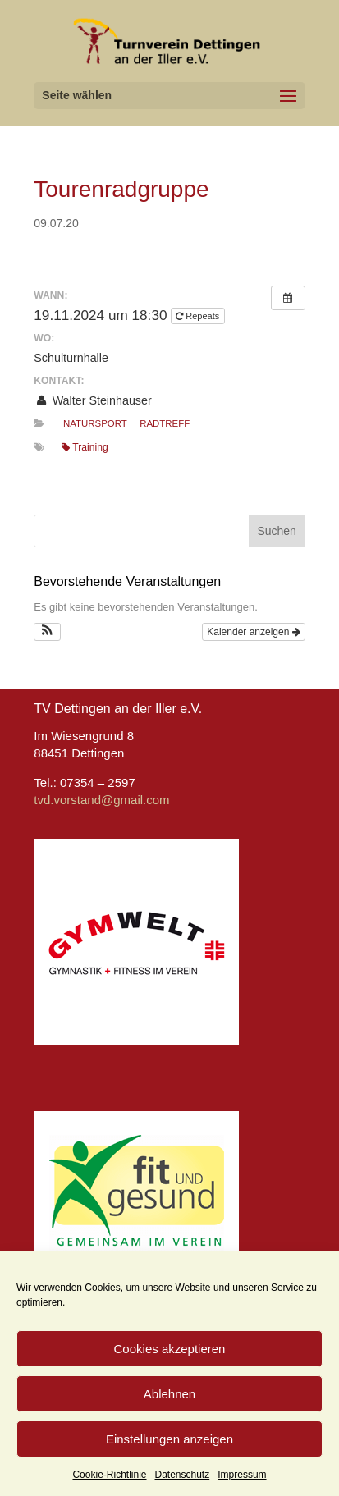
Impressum (242, 1474)
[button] (47, 632)
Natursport (95, 423)
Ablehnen (169, 1394)
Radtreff (165, 423)
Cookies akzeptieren (170, 1349)
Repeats (199, 316)
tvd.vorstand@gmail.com (101, 800)
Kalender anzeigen (253, 632)
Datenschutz (182, 1474)
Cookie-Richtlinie (109, 1474)
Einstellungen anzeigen (169, 1439)
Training (85, 447)
